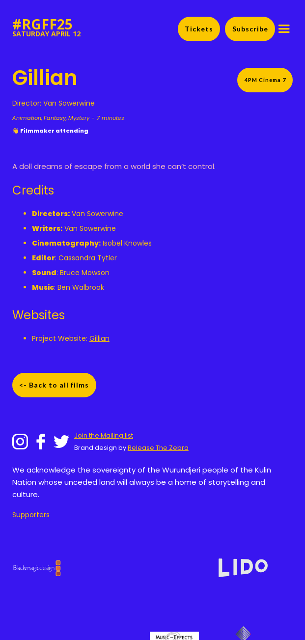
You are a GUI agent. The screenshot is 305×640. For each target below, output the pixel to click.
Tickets (199, 29)
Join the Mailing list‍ (103, 435)
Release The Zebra (158, 447)
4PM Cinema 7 (265, 80)
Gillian (99, 338)
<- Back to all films (54, 385)
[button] (284, 29)
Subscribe (250, 29)
